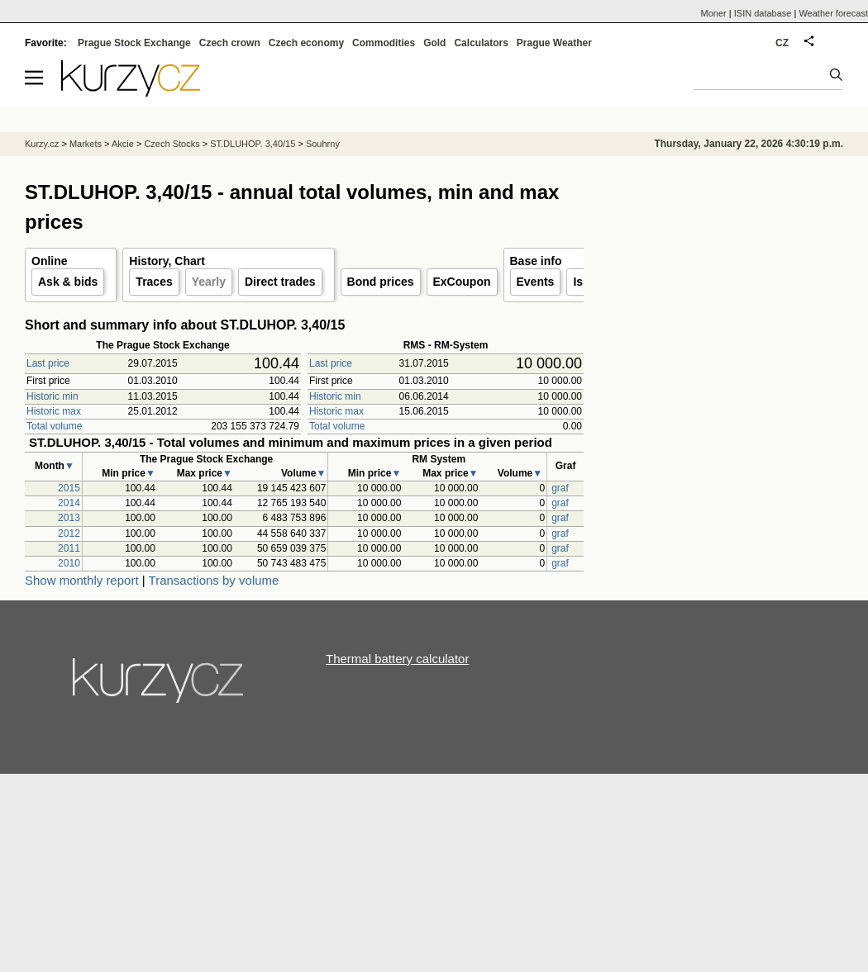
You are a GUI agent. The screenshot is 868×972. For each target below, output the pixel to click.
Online (49, 261)
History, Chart (167, 261)
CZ (782, 43)
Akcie (123, 144)
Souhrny (323, 144)
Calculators (481, 43)
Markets (85, 144)
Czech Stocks (171, 144)
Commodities (383, 43)
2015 (69, 488)
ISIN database (763, 13)
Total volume (54, 426)
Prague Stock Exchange (134, 43)
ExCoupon (462, 281)
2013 (69, 518)
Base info (536, 261)
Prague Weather (554, 43)
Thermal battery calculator (397, 659)
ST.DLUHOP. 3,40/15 (252, 144)
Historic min (52, 396)
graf (560, 488)
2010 (69, 563)
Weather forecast (833, 13)
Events (536, 281)
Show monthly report (82, 580)
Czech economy (306, 43)
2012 (69, 533)
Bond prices (380, 281)
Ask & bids (68, 281)
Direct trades (280, 281)
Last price (47, 363)
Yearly (209, 281)
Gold (434, 43)
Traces (154, 281)
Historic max (53, 411)
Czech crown (229, 43)
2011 (69, 548)
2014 (69, 503)
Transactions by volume (214, 580)
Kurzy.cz (42, 144)
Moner (714, 13)
